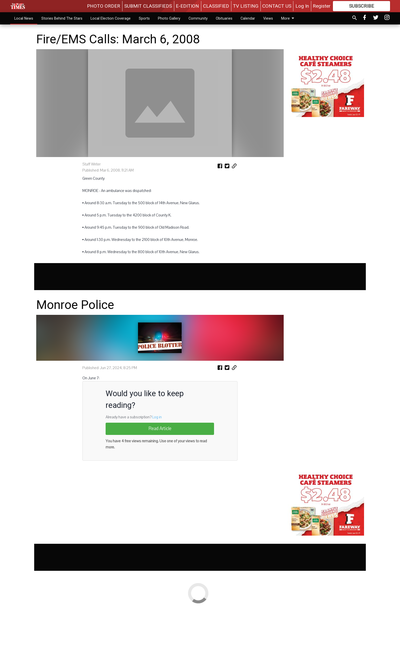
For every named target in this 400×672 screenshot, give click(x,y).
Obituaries (224, 18)
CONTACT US (276, 6)
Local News (23, 18)
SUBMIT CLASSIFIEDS (148, 6)
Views (268, 18)
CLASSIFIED (216, 6)
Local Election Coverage (111, 18)
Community (198, 18)
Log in (157, 481)
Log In (302, 6)
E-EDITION (187, 6)
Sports (144, 18)
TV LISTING (245, 6)
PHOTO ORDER (103, 6)
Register (322, 6)
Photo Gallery (169, 18)
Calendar (248, 18)
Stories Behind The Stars (61, 18)
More (288, 18)
